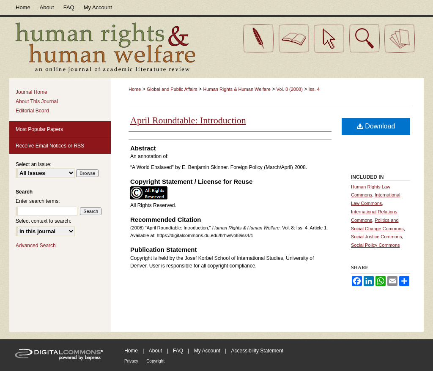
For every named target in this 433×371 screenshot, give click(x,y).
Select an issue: (34, 164)
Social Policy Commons (375, 245)
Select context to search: (43, 221)
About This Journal (37, 101)
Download (376, 126)
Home (135, 89)
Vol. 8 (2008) (289, 89)
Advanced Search (36, 245)
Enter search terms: (38, 201)
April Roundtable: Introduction (188, 120)
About (155, 351)
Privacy (131, 361)
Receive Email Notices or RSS (50, 146)
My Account (207, 351)
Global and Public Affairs (172, 89)
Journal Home (31, 92)
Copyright (155, 361)
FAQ (178, 351)
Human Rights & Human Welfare (236, 89)
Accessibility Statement (257, 351)
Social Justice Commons (376, 236)
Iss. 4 (314, 89)
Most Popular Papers (39, 129)
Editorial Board (32, 111)
